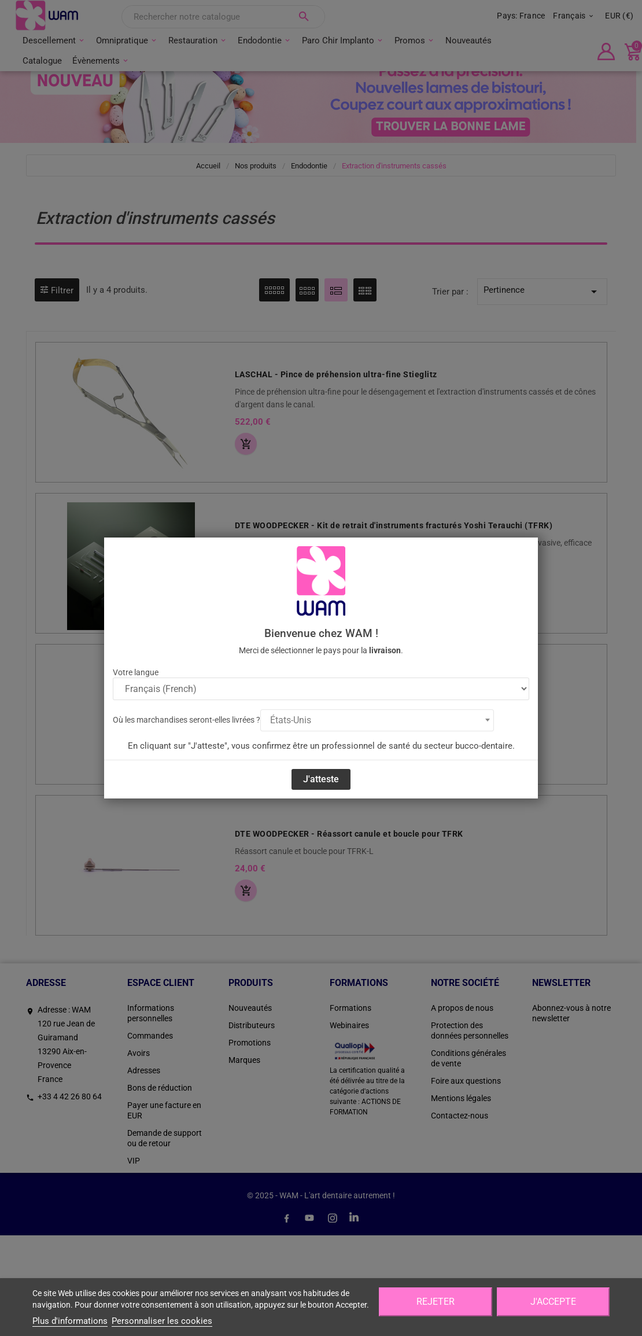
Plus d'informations (70, 1321)
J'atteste (321, 779)
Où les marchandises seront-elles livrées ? (186, 719)
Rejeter (435, 1301)
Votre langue (135, 672)
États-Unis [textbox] (290, 720)
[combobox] (377, 720)
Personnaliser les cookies (162, 1321)
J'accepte (553, 1301)
